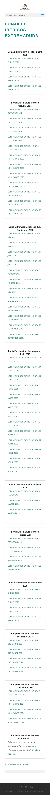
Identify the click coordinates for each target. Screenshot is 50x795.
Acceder (32, 746)
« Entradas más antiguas (16, 764)
